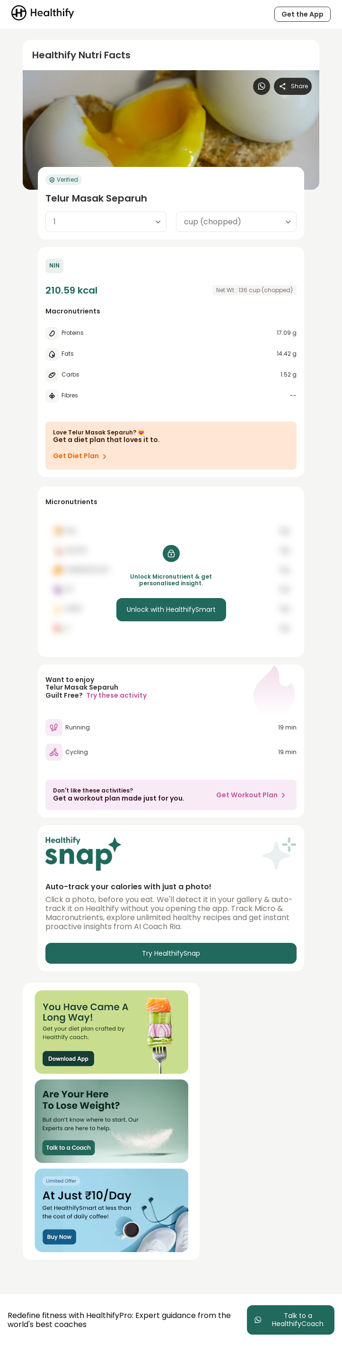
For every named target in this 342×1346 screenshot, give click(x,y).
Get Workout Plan (252, 795)
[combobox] (106, 222)
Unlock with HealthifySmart (171, 609)
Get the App (302, 14)
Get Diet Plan (81, 456)
